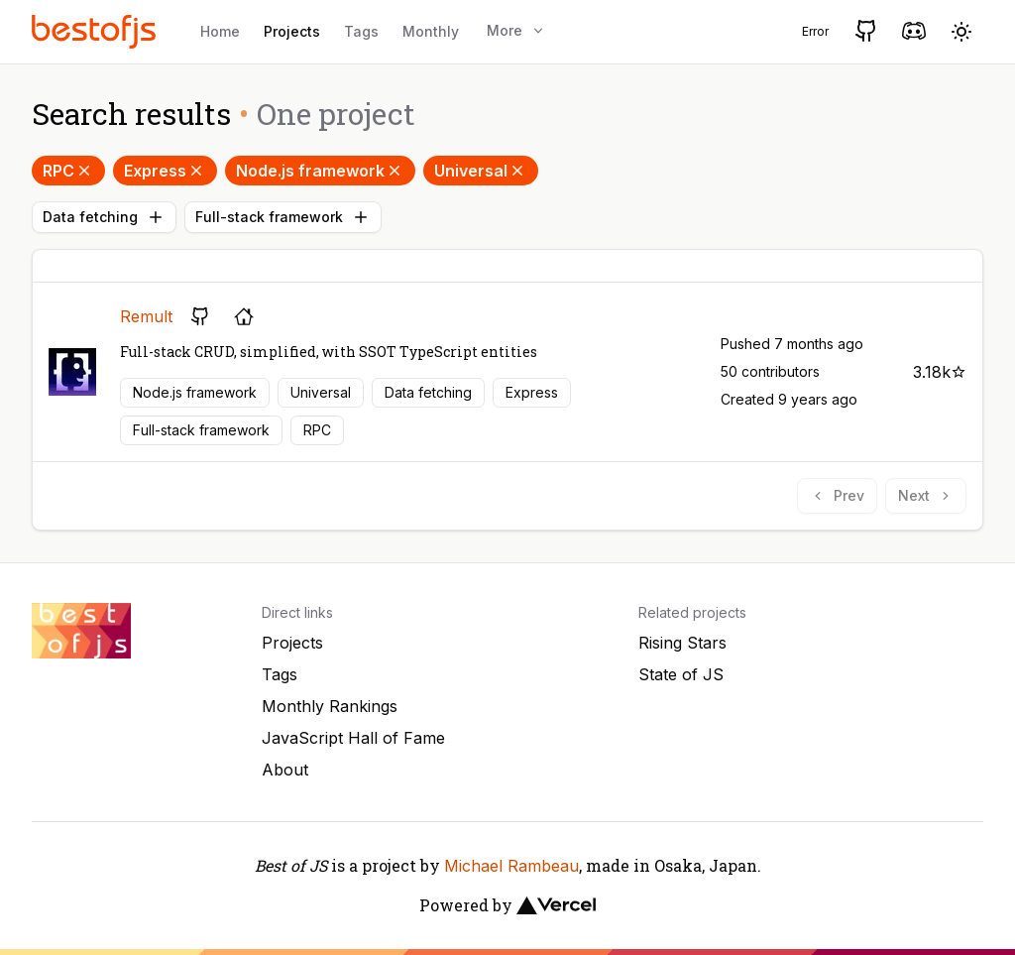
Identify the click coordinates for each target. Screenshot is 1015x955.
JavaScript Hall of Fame (353, 738)
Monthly (430, 31)
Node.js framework (320, 170)
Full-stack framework (283, 217)
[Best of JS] (96, 31)
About (285, 769)
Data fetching (104, 217)
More (516, 30)
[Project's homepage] (244, 316)
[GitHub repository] (200, 316)
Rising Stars (682, 643)
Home (220, 31)
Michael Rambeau (511, 866)
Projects (292, 31)
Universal (480, 170)
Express (165, 170)
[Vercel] (556, 905)
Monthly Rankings (329, 706)
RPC (68, 170)
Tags (361, 31)
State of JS (681, 674)
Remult (146, 316)
